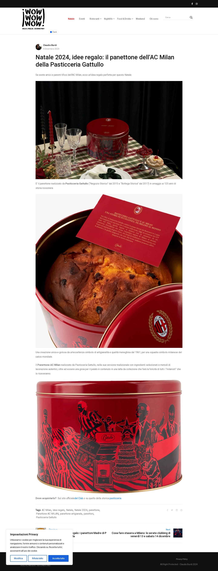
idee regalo (59, 510)
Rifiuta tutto (37, 558)
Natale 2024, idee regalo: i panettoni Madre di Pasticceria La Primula (77, 534)
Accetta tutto (58, 558)
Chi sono (154, 19)
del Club (78, 498)
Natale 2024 (80, 510)
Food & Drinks (124, 19)
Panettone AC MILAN (47, 513)
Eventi (82, 19)
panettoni (89, 513)
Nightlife (108, 19)
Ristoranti (94, 19)
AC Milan (46, 510)
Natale (71, 19)
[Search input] (176, 17)
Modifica (18, 558)
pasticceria (115, 498)
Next (168, 529)
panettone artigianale (71, 513)
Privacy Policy (182, 559)
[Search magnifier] (191, 17)
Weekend (140, 19)
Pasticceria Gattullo (46, 517)
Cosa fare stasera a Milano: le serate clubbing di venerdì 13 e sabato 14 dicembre (141, 534)
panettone (94, 510)
